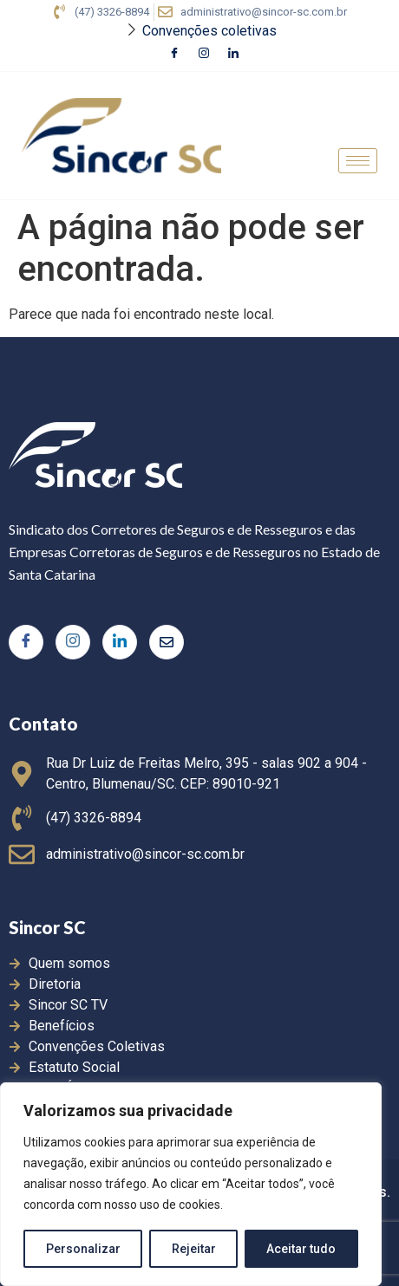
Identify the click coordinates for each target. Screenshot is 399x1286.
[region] (191, 1184)
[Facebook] (174, 55)
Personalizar (83, 1249)
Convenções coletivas (209, 31)
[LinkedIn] (233, 55)
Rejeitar (194, 1249)
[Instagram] (204, 55)
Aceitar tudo (302, 1249)
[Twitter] (166, 642)
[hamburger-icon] (357, 160)
